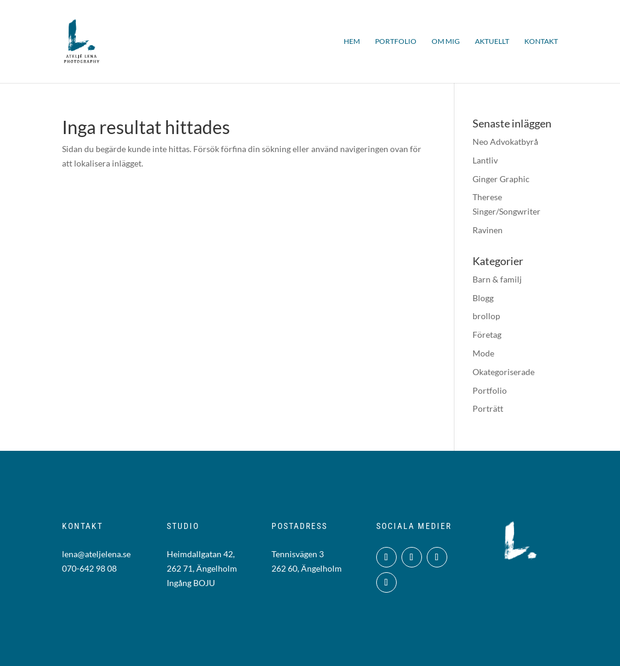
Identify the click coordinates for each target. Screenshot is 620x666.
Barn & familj (497, 279)
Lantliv (485, 160)
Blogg (483, 298)
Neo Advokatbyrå (505, 141)
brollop (486, 316)
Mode (483, 353)
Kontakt (541, 41)
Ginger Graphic (501, 179)
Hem (352, 41)
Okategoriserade (504, 372)
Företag (487, 334)
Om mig (446, 41)
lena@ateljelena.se (96, 554)
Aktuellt (492, 41)
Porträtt (488, 408)
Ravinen (488, 230)
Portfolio (396, 41)
